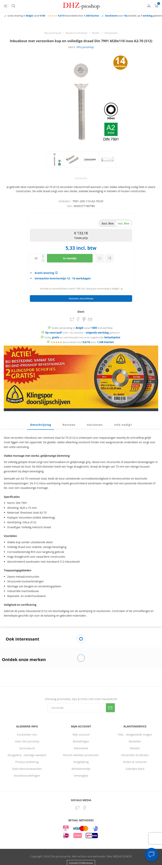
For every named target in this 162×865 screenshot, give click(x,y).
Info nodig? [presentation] (123, 425)
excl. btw (108, 223)
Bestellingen (81, 741)
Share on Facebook (78, 319)
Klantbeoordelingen (27, 775)
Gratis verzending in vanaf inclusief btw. (82, 328)
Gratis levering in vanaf (26, 15)
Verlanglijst (81, 775)
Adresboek (81, 748)
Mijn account (81, 734)
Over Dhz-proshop (27, 741)
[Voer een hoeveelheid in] (36, 258)
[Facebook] (85, 808)
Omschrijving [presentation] (40, 425)
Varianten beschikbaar (81, 298)
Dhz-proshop (85, 47)
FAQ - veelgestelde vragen (135, 734)
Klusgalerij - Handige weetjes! (27, 755)
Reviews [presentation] (69, 425)
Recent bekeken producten (81, 755)
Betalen (135, 748)
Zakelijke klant (134, 769)
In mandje (69, 258)
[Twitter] (77, 808)
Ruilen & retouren (135, 762)
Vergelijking (81, 762)
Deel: (81, 311)
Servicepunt (27, 748)
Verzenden (110, 707)
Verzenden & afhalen (135, 755)
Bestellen (135, 741)
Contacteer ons (27, 734)
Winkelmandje (81, 769)
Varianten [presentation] (95, 425)
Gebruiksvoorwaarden (27, 769)
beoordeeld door (78, 15)
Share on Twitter (72, 319)
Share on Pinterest (84, 319)
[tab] (40, 425)
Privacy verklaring (27, 762)
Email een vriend (90, 320)
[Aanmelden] (76, 707)
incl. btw (123, 223)
